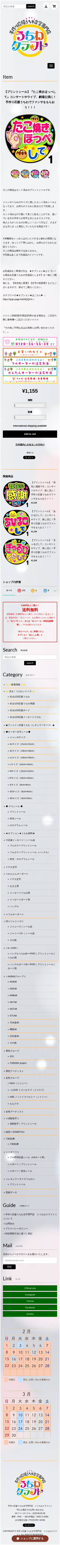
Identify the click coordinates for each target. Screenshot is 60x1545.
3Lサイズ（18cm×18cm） (23, 751)
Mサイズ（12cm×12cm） (22, 771)
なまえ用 (14, 886)
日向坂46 (14, 1036)
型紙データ (11, 1192)
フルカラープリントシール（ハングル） (30, 852)
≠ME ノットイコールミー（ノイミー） (29, 1097)
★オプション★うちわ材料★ (20, 833)
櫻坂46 (13, 1029)
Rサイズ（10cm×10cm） (22, 778)
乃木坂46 (14, 1022)
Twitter (30, 1301)
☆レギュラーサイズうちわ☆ (20, 1179)
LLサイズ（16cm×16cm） (23, 757)
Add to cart (30, 434)
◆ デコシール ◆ (14, 806)
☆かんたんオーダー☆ (17, 874)
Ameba (30, 1313)
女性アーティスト (15, 1111)
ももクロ (14, 1103)
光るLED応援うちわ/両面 (22, 703)
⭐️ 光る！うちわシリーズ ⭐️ (20, 691)
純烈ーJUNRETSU (15, 1132)
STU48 (13, 1015)
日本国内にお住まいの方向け (30, 444)
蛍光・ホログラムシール (22, 859)
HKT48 (13, 1002)
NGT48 (13, 1009)
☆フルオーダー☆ (15, 914)
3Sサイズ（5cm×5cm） (21, 798)
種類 (30, 400)
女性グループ (12, 1078)
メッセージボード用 (20, 899)
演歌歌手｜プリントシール (23, 1123)
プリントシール (17, 811)
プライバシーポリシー (16, 1228)
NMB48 (13, 995)
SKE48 (13, 988)
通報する (30, 453)
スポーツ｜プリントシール (23, 1164)
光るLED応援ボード (20, 710)
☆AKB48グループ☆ (16, 976)
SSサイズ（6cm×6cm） (22, 791)
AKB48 (13, 981)
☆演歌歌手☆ (12, 1118)
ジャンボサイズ (17, 737)
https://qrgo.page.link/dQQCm (17, 299)
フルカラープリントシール (23, 845)
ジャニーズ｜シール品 (21, 926)
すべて (9, 590)
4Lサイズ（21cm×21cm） (23, 744)
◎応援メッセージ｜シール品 (20, 840)
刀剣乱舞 (10, 1138)
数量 (30, 412)
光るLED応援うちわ (20, 696)
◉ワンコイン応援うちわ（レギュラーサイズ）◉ (30, 725)
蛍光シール (15, 818)
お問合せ (9, 1223)
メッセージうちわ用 (20, 892)
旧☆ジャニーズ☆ (15, 921)
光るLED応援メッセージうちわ (25, 717)
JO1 (12, 1056)
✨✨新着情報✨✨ (16, 684)
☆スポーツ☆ (12, 1152)
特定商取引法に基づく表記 (18, 1233)
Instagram (30, 1294)
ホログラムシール (19, 825)
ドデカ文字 (11, 867)
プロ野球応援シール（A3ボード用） (28, 1157)
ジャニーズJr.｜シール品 (22, 933)
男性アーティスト (15, 1071)
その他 (13, 940)
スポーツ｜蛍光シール (21, 1171)
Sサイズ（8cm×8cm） (21, 784)
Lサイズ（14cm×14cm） (22, 764)
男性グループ (12, 1051)
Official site (30, 1288)
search (31, 6)
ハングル (14, 906)
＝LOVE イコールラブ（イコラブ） (27, 1090)
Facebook (30, 1307)
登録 (9, 1266)
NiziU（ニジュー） (19, 1083)
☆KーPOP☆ (12, 948)
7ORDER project (18, 1063)
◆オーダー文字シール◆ (18, 732)
